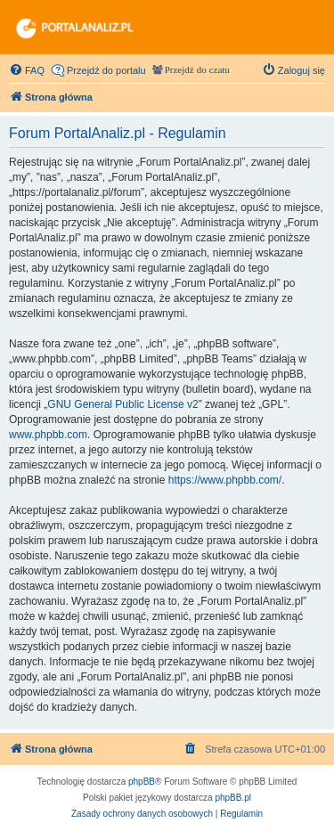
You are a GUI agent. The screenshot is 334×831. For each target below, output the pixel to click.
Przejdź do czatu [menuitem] (197, 70)
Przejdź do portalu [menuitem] (106, 70)
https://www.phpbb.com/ (224, 480)
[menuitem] (27, 70)
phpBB (141, 781)
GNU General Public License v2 (122, 404)
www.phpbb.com (48, 434)
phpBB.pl (233, 797)
